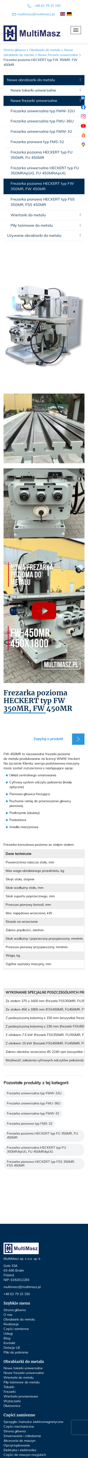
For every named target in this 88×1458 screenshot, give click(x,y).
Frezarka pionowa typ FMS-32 (37, 142)
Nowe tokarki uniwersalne (33, 90)
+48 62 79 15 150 (47, 6)
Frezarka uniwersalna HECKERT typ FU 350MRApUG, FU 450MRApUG (45, 170)
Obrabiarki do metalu (19, 1319)
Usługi (8, 1333)
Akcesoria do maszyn (19, 1440)
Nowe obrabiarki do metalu (31, 80)
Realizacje (11, 1324)
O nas (8, 1315)
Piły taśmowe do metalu (32, 225)
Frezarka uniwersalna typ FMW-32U (43, 111)
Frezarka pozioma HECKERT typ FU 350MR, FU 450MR (42, 155)
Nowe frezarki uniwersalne (34, 101)
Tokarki (9, 1387)
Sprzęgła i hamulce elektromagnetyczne (33, 1422)
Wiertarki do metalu (28, 215)
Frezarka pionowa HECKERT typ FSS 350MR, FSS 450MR (43, 202)
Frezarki (9, 1392)
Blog (7, 1338)
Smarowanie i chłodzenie (22, 1436)
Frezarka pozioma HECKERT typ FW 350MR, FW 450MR (42, 186)
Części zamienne (16, 1329)
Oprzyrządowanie (17, 1445)
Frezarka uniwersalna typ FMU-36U (42, 121)
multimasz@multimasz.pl (35, 14)
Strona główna (15, 50)
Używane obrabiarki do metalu (34, 236)
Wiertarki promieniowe (21, 1396)
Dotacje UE (12, 1347)
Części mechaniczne (19, 1426)
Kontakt (9, 1343)
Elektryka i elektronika (20, 1450)
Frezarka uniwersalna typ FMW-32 (41, 131)
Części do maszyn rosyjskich (25, 1455)
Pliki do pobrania (16, 1352)
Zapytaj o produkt (48, 739)
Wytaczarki (12, 1401)
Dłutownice (12, 1406)
